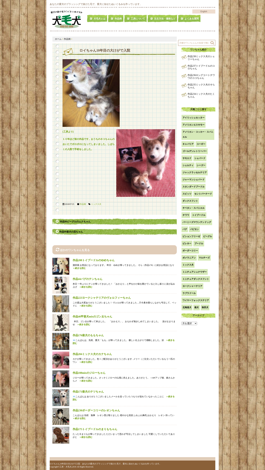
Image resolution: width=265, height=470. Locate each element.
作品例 (118, 18)
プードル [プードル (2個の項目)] (198, 243)
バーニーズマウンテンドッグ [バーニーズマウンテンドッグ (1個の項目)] (197, 222)
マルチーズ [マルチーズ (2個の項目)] (204, 257)
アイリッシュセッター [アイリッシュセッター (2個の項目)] (193, 117)
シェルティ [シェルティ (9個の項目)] (188, 165)
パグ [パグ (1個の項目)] (185, 229)
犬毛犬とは (99, 18)
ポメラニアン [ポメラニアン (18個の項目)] (189, 257)
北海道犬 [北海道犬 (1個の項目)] (187, 307)
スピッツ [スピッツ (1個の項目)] (187, 193)
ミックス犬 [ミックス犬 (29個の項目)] (188, 264)
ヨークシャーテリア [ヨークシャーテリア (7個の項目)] (192, 286)
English (203, 11)
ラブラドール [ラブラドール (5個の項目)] (189, 293)
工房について (138, 18)
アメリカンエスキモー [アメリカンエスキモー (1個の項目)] (193, 124)
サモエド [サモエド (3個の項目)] (187, 158)
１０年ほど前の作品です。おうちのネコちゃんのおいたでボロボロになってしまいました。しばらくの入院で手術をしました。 (89, 144)
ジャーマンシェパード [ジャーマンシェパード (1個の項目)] (193, 179)
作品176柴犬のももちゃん (88, 335)
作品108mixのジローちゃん (89, 372)
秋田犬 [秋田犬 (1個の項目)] (205, 307)
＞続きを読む (84, 287)
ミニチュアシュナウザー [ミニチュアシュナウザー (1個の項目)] (195, 272)
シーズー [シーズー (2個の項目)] (201, 165)
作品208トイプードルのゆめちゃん (94, 260)
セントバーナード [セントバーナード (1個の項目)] (203, 193)
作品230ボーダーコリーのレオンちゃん (96, 410)
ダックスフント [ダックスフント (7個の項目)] (190, 201)
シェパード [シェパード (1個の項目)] (199, 158)
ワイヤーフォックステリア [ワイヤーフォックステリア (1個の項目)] (196, 300)
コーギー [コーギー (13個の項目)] (201, 144)
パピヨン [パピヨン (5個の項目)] (194, 229)
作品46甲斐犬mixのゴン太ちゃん (92, 316)
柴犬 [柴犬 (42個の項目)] (196, 307)
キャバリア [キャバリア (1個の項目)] (188, 144)
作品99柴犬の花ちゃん (69, 231)
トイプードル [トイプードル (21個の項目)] (198, 215)
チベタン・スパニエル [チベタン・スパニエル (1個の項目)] (193, 208)
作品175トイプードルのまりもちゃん (95, 429)
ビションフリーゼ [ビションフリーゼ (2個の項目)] (191, 236)
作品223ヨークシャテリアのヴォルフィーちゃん (102, 297)
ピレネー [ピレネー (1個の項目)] (187, 243)
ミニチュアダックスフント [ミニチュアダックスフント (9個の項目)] (196, 279)
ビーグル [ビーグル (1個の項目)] (207, 236)
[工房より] (68, 131)
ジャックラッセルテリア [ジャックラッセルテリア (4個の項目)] (195, 172)
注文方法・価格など (164, 18)
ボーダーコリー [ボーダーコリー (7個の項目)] (190, 250)
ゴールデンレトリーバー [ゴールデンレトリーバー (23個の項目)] (195, 151)
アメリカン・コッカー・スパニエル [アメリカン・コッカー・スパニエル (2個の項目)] (198, 134)
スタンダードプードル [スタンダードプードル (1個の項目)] (193, 186)
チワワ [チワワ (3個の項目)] (186, 215)
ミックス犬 (96, 204)
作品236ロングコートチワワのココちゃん (201, 76)
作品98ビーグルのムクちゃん (73, 221)
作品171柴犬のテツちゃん (88, 391)
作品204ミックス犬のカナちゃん (92, 354)
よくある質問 (192, 18)
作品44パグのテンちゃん (87, 279)
